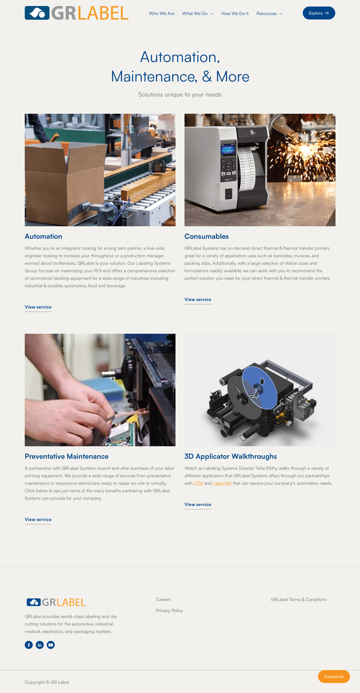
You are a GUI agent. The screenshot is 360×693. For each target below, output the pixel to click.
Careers (163, 599)
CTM (198, 483)
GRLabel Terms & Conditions (299, 599)
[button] (197, 13)
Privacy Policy (169, 610)
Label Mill (222, 483)
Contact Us (334, 676)
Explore (319, 13)
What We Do (197, 13)
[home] (77, 13)
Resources (269, 13)
